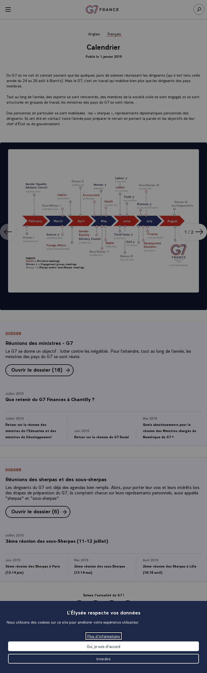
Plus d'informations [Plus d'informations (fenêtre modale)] (103, 636)
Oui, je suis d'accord (103, 646)
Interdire (103, 658)
